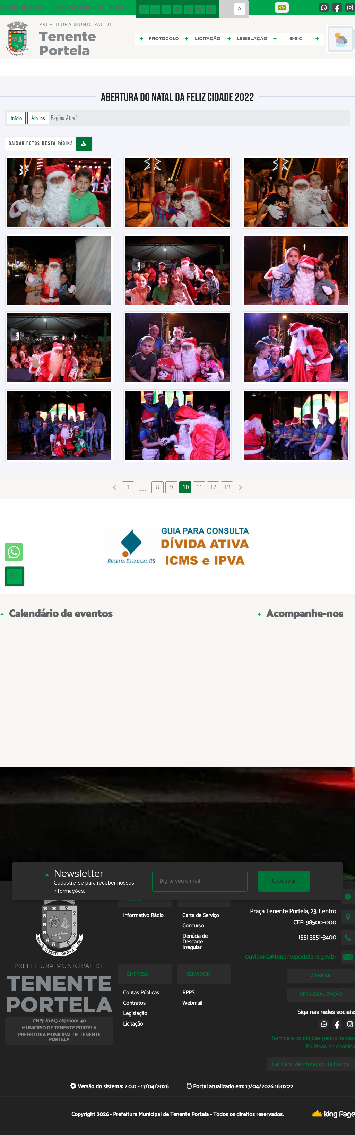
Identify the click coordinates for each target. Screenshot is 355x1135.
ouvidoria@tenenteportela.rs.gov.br (290, 957)
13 (227, 487)
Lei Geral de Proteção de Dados (310, 1064)
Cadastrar (284, 881)
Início (16, 118)
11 (199, 487)
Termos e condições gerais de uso (313, 1038)
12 (213, 487)
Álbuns (38, 118)
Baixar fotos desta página (41, 143)
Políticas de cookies (330, 1046)
